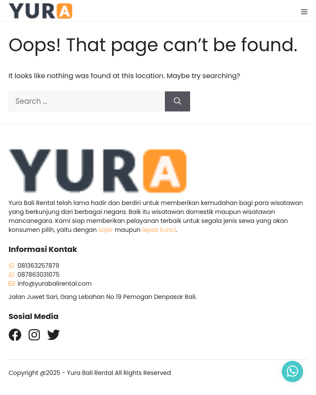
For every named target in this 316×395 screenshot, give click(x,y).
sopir (105, 229)
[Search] (177, 101)
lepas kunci (159, 229)
